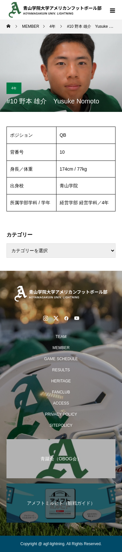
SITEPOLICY (61, 425)
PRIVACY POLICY (61, 414)
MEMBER (61, 347)
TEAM (60, 336)
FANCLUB (61, 392)
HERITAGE (61, 381)
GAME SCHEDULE (61, 359)
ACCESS (61, 403)
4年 (14, 88)
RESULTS (61, 370)
